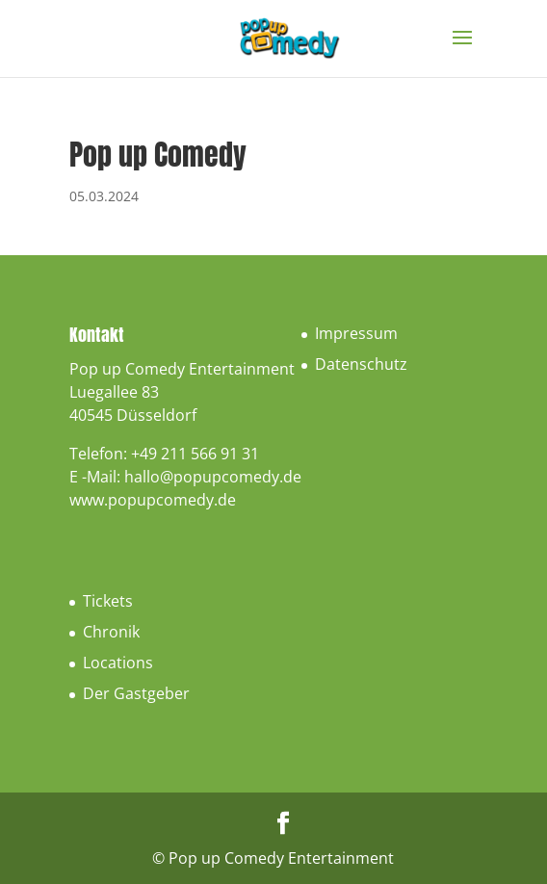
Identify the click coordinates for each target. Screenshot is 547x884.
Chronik (111, 631)
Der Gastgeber (136, 693)
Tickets (108, 600)
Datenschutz (361, 364)
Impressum (356, 333)
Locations (118, 662)
